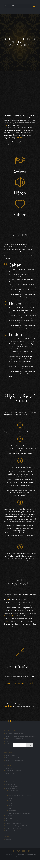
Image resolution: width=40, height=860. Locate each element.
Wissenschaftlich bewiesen (13, 770)
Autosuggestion (13, 790)
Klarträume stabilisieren (13, 831)
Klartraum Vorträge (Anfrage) (14, 760)
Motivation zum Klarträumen (14, 821)
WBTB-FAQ (9, 818)
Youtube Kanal (18, 739)
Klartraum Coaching (11, 755)
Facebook (8, 744)
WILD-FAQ (9, 816)
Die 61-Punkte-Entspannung (14, 828)
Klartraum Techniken (11, 789)
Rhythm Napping (13, 811)
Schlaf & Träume (10, 784)
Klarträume (9, 768)
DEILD (10, 803)
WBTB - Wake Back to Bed (20, 683)
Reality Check (8, 616)
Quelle (19, 138)
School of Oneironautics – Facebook (24, 736)
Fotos (7, 739)
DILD (5, 125)
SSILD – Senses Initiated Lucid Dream (19, 813)
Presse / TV (9, 741)
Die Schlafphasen (14, 786)
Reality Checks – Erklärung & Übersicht (20, 795)
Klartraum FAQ (10, 773)
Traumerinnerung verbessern (14, 823)
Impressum (9, 839)
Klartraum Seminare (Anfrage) (14, 758)
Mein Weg (9, 734)
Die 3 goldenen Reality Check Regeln (16, 826)
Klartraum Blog (18, 734)
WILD (7, 599)
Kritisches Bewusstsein (15, 793)
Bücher (7, 736)
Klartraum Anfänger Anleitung (14, 782)
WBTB (10, 798)
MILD (10, 805)
